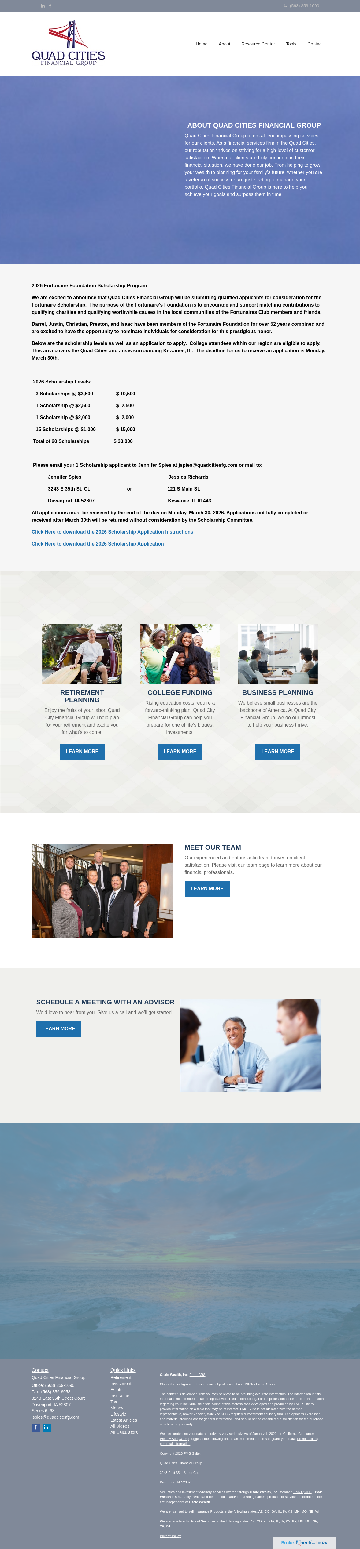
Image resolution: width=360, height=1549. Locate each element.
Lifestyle (118, 1414)
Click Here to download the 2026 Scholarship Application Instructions (112, 532)
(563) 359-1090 (301, 5)
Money (116, 1408)
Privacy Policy (170, 1536)
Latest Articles (123, 1420)
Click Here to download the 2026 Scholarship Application (98, 543)
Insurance (119, 1395)
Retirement (120, 1377)
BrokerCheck (266, 1384)
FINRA (298, 1492)
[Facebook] (50, 6)
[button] (225, 44)
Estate (116, 1389)
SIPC (308, 1492)
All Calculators (124, 1432)
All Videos (119, 1426)
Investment (120, 1383)
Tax (113, 1401)
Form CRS (198, 1375)
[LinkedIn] (43, 6)
